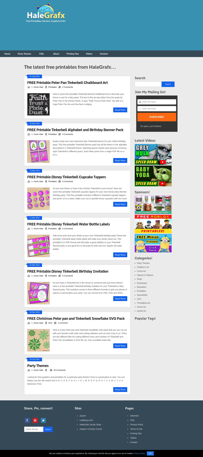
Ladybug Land (86, 420)
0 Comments (67, 134)
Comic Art (141, 271)
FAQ (41, 53)
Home (7, 53)
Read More (120, 110)
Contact (104, 53)
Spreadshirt (142, 295)
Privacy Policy (136, 424)
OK (150, 453)
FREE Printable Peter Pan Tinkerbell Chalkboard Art (67, 82)
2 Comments (67, 87)
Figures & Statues (145, 275)
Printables (52, 87)
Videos (89, 53)
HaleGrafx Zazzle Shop (90, 424)
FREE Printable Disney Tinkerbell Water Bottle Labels (68, 224)
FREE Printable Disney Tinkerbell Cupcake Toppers (66, 177)
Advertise (134, 416)
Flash (139, 279)
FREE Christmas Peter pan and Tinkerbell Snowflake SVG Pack (76, 318)
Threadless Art (143, 303)
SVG (50, 323)
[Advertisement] (125, 27)
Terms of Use (136, 429)
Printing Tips (72, 53)
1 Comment (63, 323)
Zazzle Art (141, 311)
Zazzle (83, 416)
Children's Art (143, 267)
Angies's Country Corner (91, 429)
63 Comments (60, 370)
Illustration (141, 287)
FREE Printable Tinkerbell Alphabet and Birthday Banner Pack (75, 130)
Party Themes (24, 53)
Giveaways (142, 283)
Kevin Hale (38, 87)
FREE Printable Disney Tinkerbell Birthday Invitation (67, 271)
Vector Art (141, 307)
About (56, 53)
